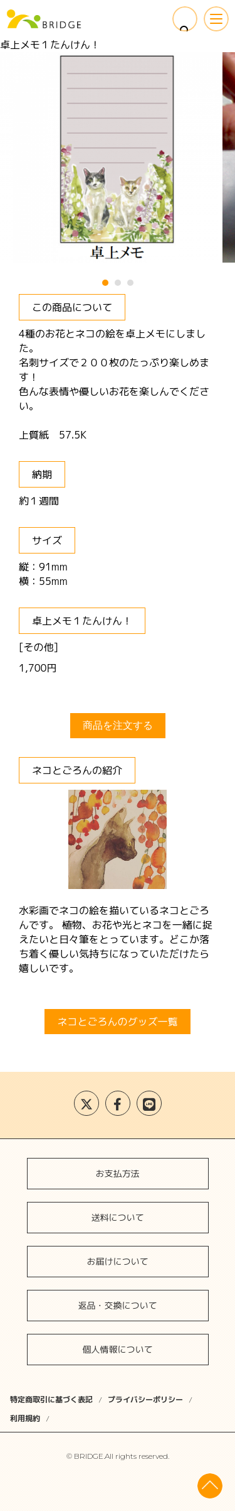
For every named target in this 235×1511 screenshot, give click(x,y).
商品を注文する (118, 725)
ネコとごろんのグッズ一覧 (117, 1021)
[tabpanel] (117, 157)
